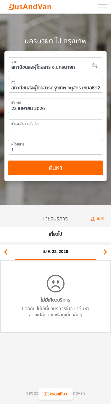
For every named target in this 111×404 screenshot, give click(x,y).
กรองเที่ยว (55, 394)
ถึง (13, 81)
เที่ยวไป (16, 102)
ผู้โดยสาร (18, 143)
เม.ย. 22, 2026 (55, 251)
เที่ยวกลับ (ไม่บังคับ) (25, 123)
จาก (14, 61)
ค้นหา (55, 167)
